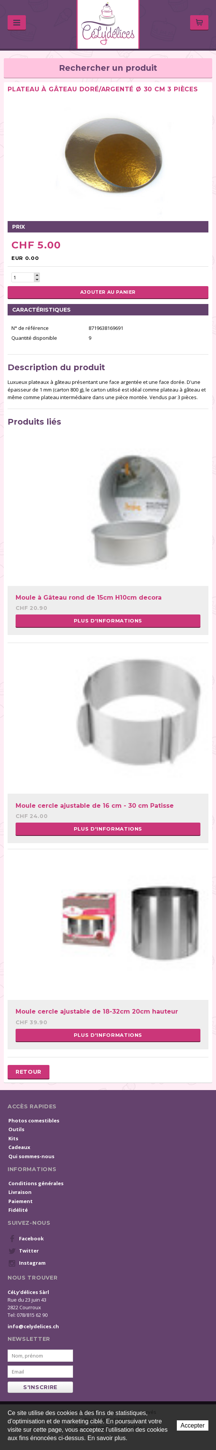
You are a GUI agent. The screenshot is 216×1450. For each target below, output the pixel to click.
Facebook (26, 1239)
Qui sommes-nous (31, 1156)
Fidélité (18, 1209)
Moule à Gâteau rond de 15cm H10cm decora (89, 597)
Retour (28, 1071)
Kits (13, 1138)
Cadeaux (19, 1147)
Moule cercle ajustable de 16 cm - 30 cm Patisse (95, 805)
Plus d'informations (108, 621)
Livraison (20, 1192)
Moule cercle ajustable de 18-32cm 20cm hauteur (97, 1011)
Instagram (27, 1263)
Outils (16, 1129)
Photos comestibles (33, 1120)
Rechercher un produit (108, 68)
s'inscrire (40, 1387)
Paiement (20, 1201)
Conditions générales (36, 1183)
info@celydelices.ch (33, 1326)
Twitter (23, 1251)
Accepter (193, 1425)
